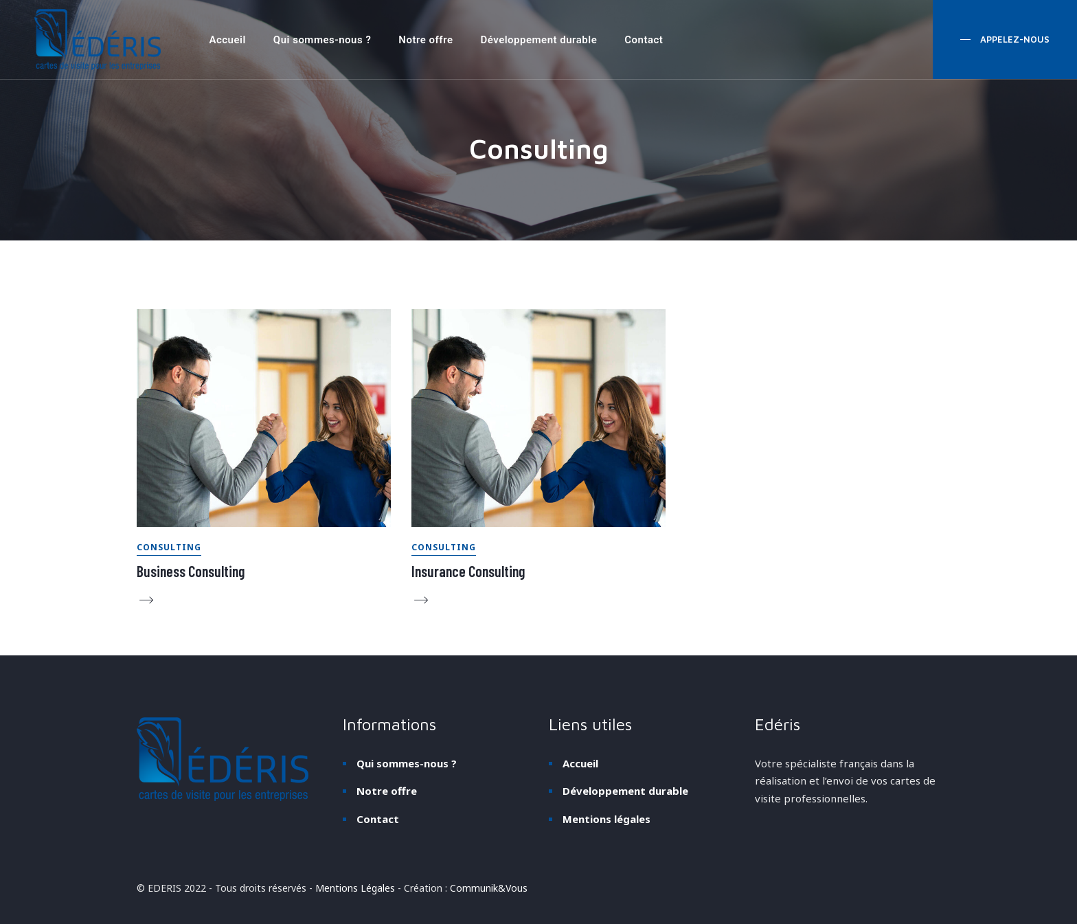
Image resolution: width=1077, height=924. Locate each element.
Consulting (169, 547)
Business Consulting (191, 571)
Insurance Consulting (468, 571)
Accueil (227, 40)
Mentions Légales (355, 887)
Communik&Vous (489, 887)
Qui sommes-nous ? (322, 40)
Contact (643, 40)
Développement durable (538, 40)
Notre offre (425, 40)
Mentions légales (606, 819)
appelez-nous (1013, 39)
